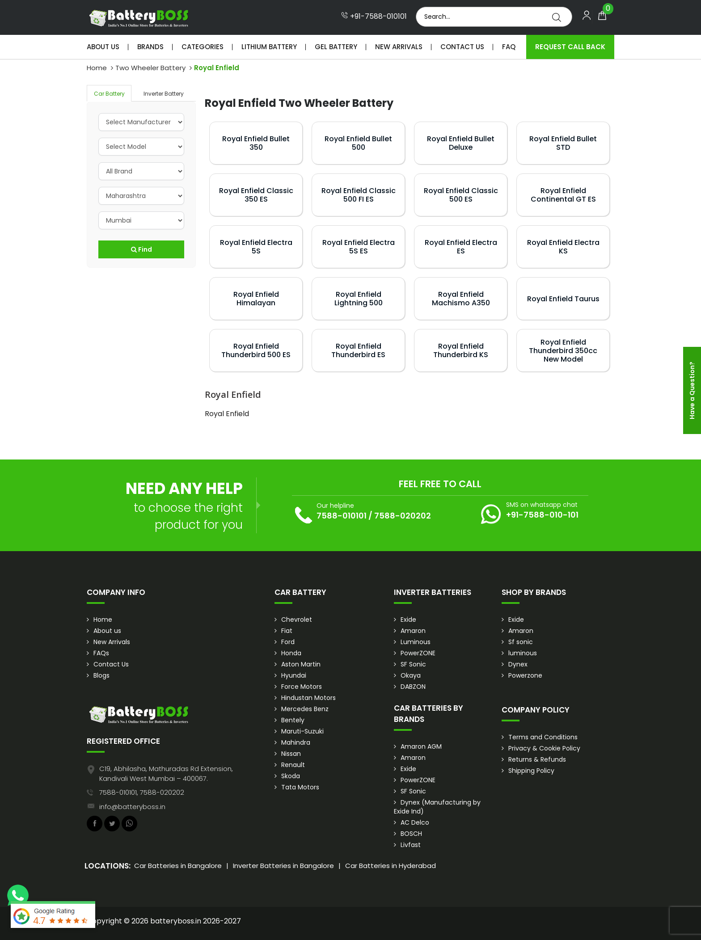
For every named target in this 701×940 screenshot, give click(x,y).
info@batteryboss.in (132, 806)
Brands (150, 46)
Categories (203, 46)
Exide (408, 619)
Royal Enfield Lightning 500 (358, 298)
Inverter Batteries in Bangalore (283, 865)
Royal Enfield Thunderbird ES (358, 350)
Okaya (411, 675)
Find (141, 249)
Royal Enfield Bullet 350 (256, 143)
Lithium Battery (269, 46)
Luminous (416, 641)
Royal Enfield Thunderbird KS (460, 350)
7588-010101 (342, 515)
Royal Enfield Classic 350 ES (256, 194)
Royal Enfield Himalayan (256, 298)
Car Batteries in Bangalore (178, 865)
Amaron (413, 630)
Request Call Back (570, 46)
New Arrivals (398, 46)
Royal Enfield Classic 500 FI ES (358, 194)
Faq (508, 46)
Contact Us (462, 46)
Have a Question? (692, 390)
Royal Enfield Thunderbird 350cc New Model (563, 350)
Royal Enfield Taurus (563, 299)
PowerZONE (418, 653)
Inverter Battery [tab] (164, 93)
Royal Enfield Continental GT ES (563, 194)
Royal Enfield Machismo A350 (461, 298)
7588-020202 (402, 515)
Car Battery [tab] (109, 93)
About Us (103, 46)
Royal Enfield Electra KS (563, 246)
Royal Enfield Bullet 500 (358, 143)
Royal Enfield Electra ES (461, 246)
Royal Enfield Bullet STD (563, 143)
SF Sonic (413, 664)
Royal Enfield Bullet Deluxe (460, 143)
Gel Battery (336, 46)
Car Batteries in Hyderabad (390, 865)
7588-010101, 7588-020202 (141, 792)
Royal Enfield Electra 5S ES (358, 246)
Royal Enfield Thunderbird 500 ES (256, 350)
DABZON (413, 686)
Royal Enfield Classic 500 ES (461, 194)
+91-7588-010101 (374, 16)
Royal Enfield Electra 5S (256, 246)
